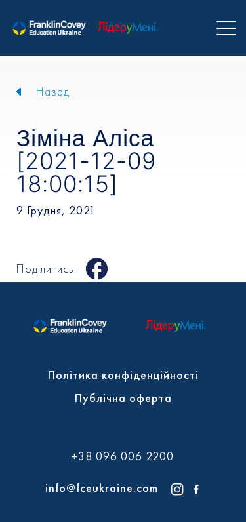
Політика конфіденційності (123, 374)
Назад (53, 91)
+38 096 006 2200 (122, 456)
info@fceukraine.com (101, 487)
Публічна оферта (123, 397)
